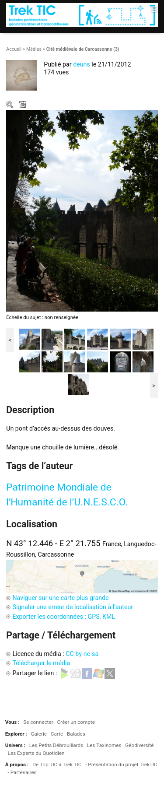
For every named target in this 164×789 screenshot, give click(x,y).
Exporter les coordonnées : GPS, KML (63, 616)
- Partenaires (22, 772)
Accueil (13, 49)
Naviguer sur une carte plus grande (60, 597)
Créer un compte (75, 722)
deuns (81, 64)
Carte (57, 734)
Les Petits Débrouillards (56, 745)
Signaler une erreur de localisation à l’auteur (72, 606)
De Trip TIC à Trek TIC (56, 764)
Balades (76, 734)
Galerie (39, 734)
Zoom (10, 105)
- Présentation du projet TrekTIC (121, 764)
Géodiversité (139, 745)
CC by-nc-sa (82, 653)
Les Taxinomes (104, 745)
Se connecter (38, 722)
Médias (34, 49)
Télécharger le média (23, 105)
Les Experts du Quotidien (36, 753)
